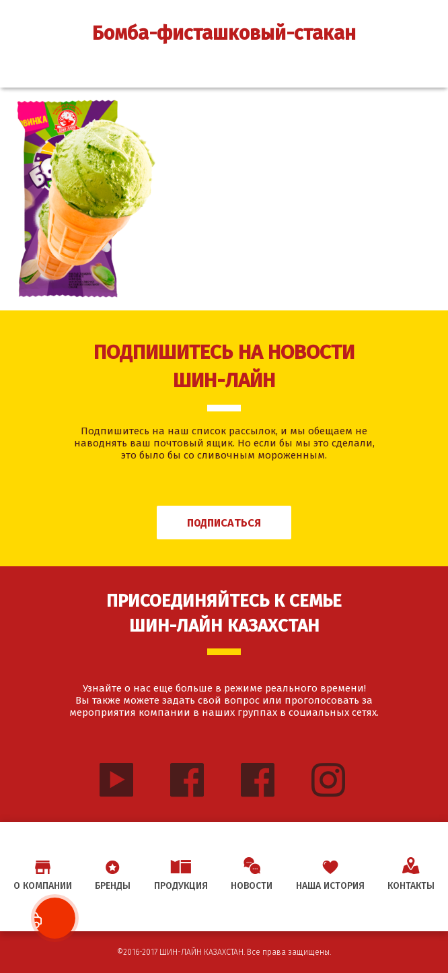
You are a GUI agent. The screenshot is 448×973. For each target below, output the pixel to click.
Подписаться (224, 522)
